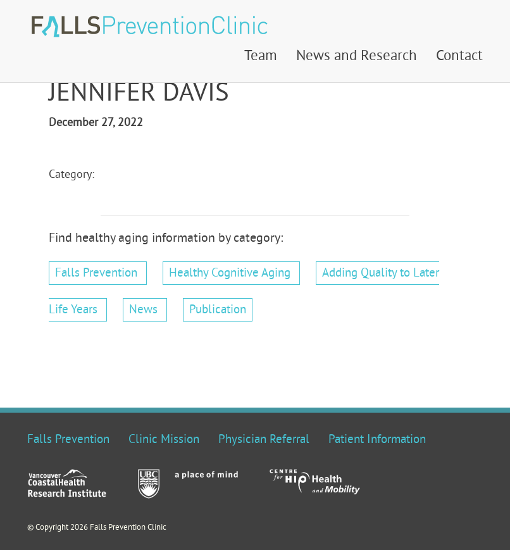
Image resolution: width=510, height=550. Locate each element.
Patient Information (377, 439)
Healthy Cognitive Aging (229, 273)
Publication (217, 310)
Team (260, 56)
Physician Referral (263, 439)
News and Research (356, 56)
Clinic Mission (163, 439)
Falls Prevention (96, 273)
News (143, 310)
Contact (459, 56)
